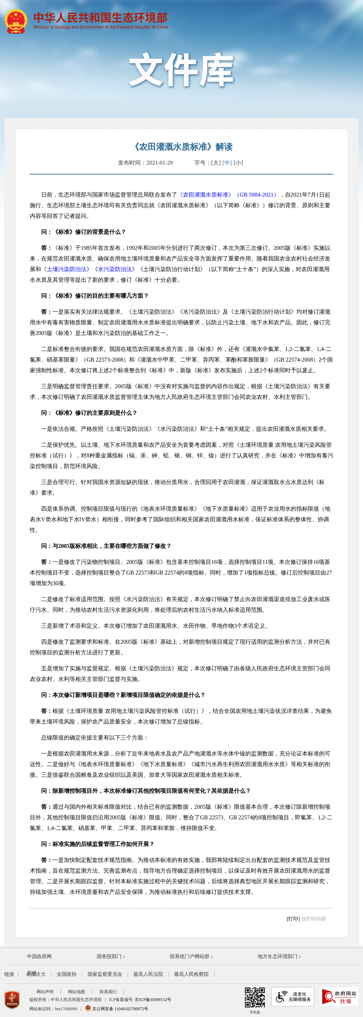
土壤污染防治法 (66, 269)
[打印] (293, 919)
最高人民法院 (148, 974)
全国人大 (36, 974)
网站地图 (76, 991)
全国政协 (67, 974)
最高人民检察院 (191, 974)
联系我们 (108, 991)
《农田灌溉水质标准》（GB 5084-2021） (228, 195)
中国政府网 (39, 956)
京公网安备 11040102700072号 (117, 1008)
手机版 (255, 1000)
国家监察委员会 (105, 974)
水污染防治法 (115, 269)
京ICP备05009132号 (153, 999)
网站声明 (45, 991)
